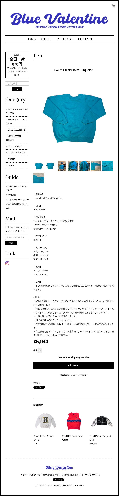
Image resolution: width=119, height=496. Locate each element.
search (17, 89)
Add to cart (73, 365)
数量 (35, 350)
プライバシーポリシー (18, 199)
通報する (36, 383)
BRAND (11, 159)
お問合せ (12, 195)
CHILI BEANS (14, 146)
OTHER (11, 165)
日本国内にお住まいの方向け (73, 375)
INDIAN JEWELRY (16, 152)
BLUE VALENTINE (16, 130)
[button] (64, 39)
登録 (11, 243)
